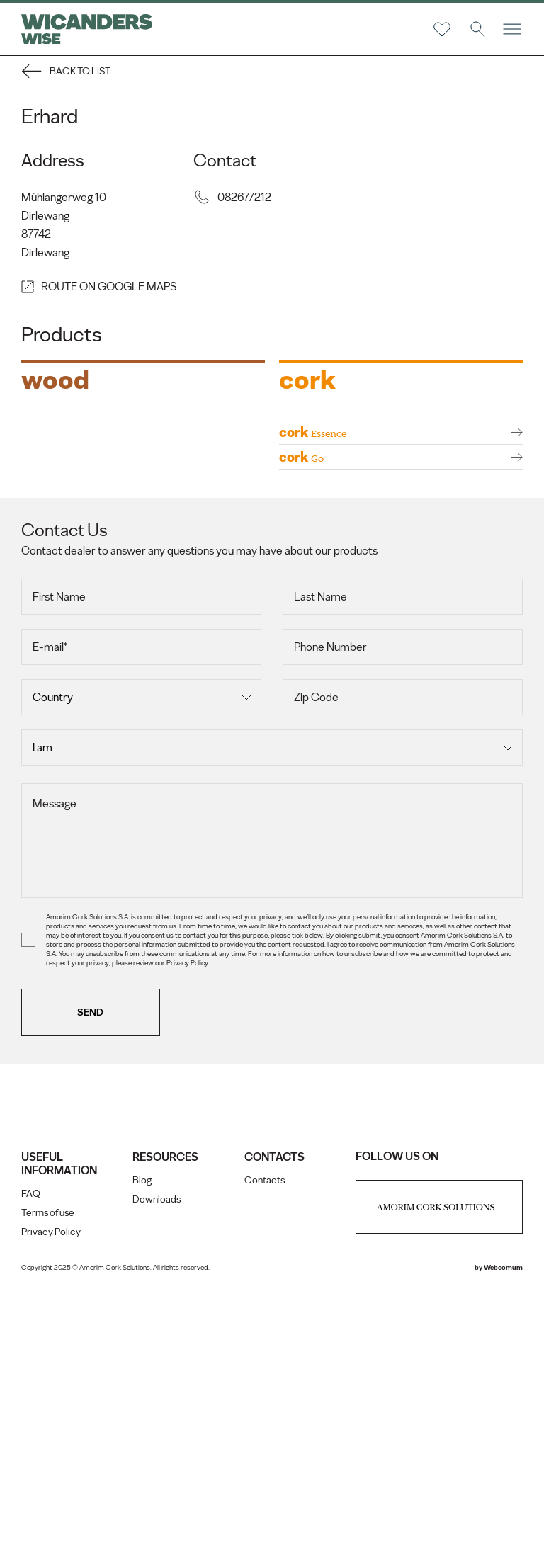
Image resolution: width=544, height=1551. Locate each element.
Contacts (264, 1438)
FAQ (30, 1451)
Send (91, 1270)
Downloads (156, 1457)
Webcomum (503, 1525)
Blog (142, 1438)
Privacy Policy (51, 1490)
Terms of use (47, 1471)
